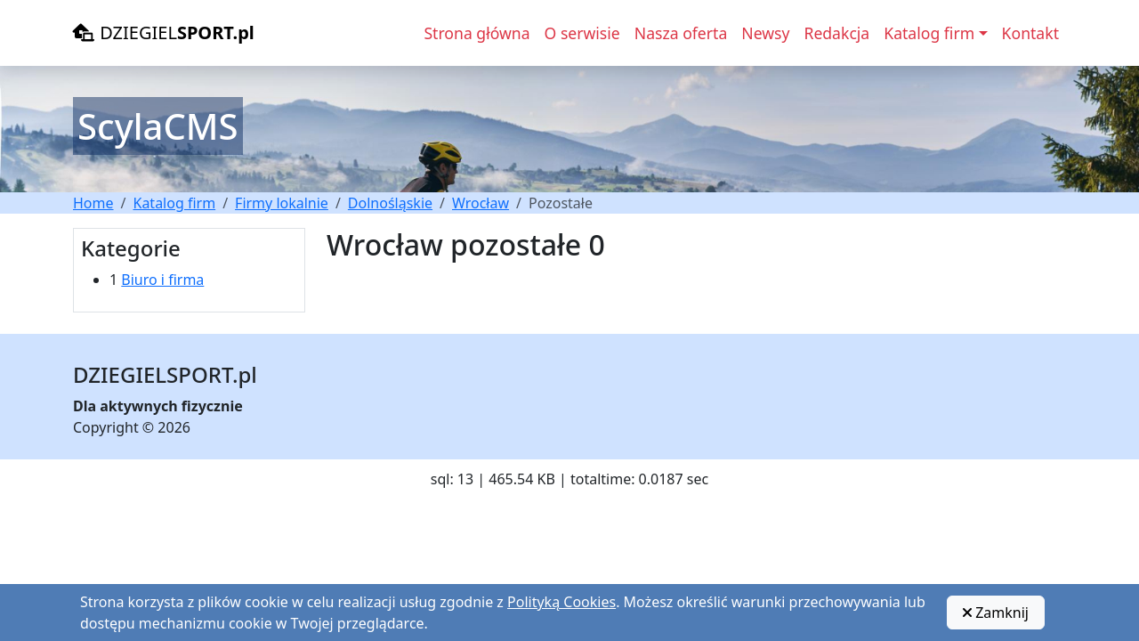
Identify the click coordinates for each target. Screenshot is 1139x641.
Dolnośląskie (390, 203)
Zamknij (996, 612)
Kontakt (1030, 33)
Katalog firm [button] (929, 33)
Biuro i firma (162, 279)
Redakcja (836, 33)
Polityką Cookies (561, 602)
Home (93, 203)
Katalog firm (174, 203)
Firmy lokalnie (281, 203)
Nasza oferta (681, 33)
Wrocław (480, 203)
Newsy (765, 33)
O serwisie (582, 33)
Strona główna (476, 33)
